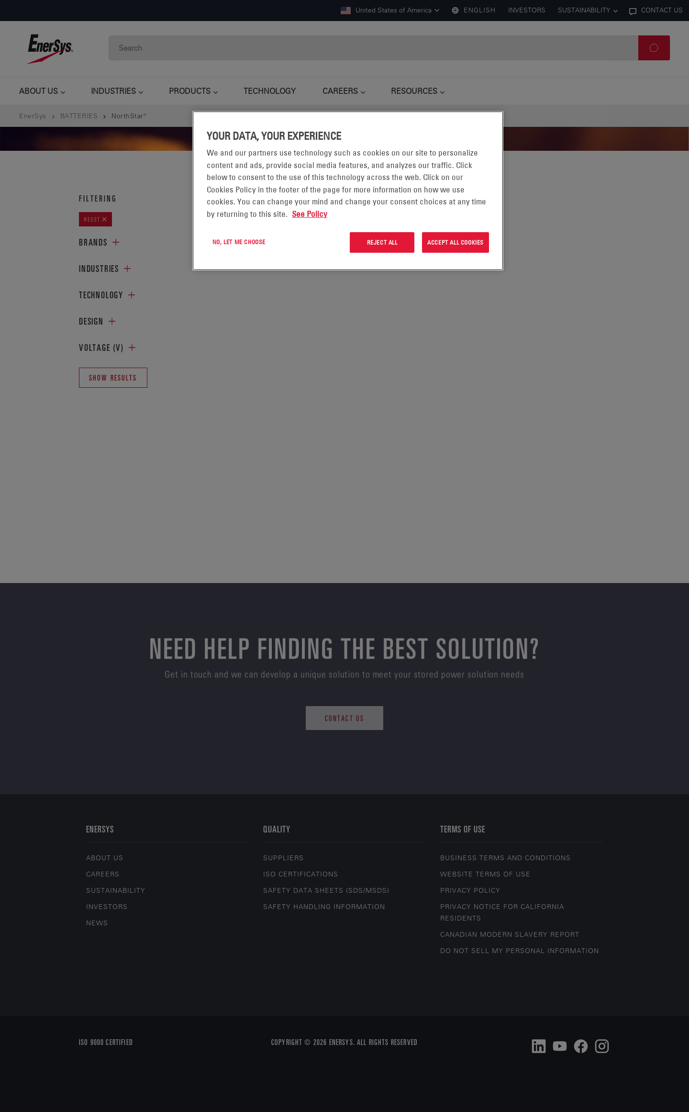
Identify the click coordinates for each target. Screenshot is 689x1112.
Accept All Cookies (455, 242)
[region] (347, 190)
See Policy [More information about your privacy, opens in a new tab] (309, 214)
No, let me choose (239, 242)
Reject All (382, 242)
